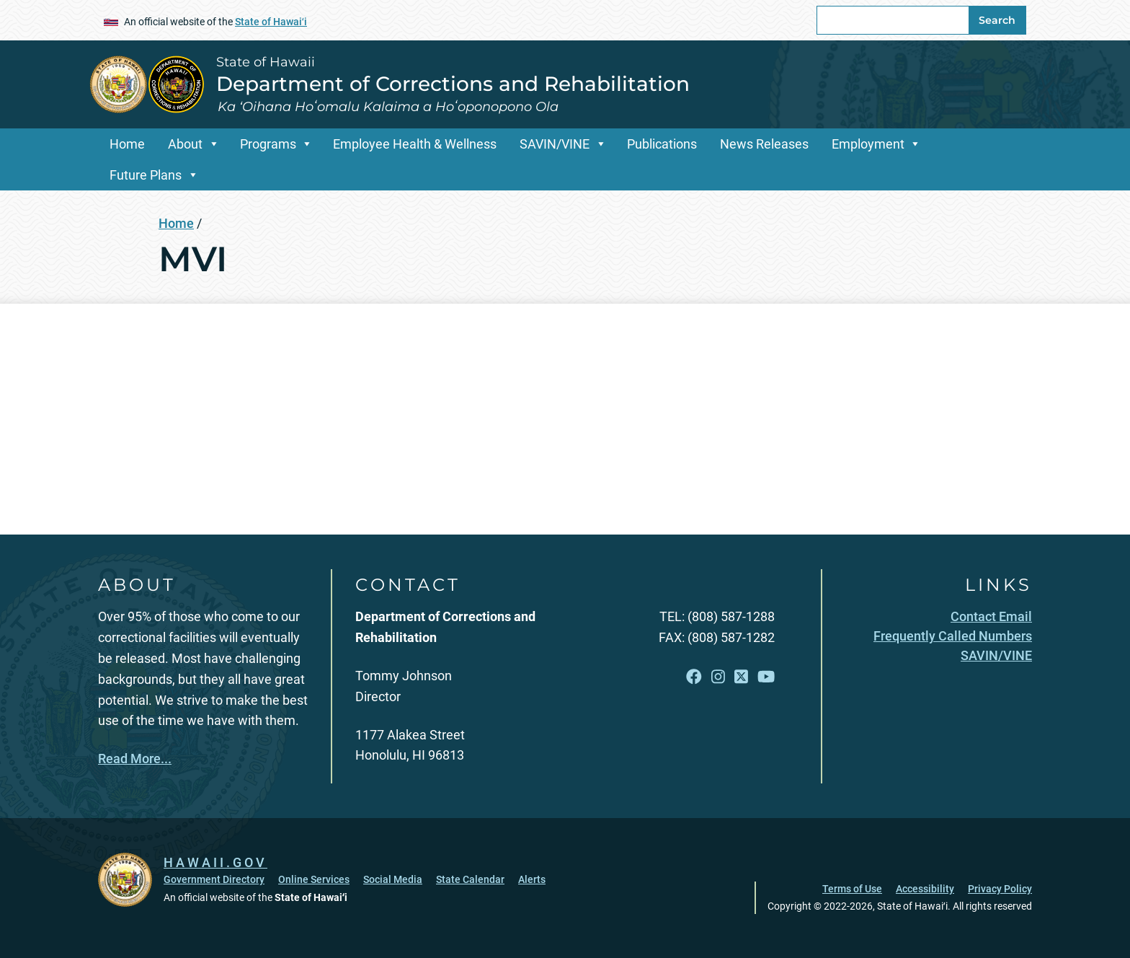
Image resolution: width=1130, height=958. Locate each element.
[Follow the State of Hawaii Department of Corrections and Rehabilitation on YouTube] (766, 677)
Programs (268, 143)
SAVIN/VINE (555, 143)
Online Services (314, 879)
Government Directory (214, 879)
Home (127, 143)
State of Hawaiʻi (271, 21)
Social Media (392, 879)
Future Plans (146, 175)
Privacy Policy (1000, 889)
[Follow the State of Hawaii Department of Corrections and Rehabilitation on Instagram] (718, 677)
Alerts (532, 879)
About (185, 143)
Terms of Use (852, 889)
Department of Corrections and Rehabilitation (453, 83)
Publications (662, 143)
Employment (868, 143)
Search (997, 20)
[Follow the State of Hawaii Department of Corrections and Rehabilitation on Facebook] (694, 677)
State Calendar (470, 879)
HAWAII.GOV (215, 862)
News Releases (764, 143)
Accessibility (925, 889)
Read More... (135, 758)
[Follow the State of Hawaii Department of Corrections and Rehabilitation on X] (741, 677)
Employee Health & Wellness (415, 143)
